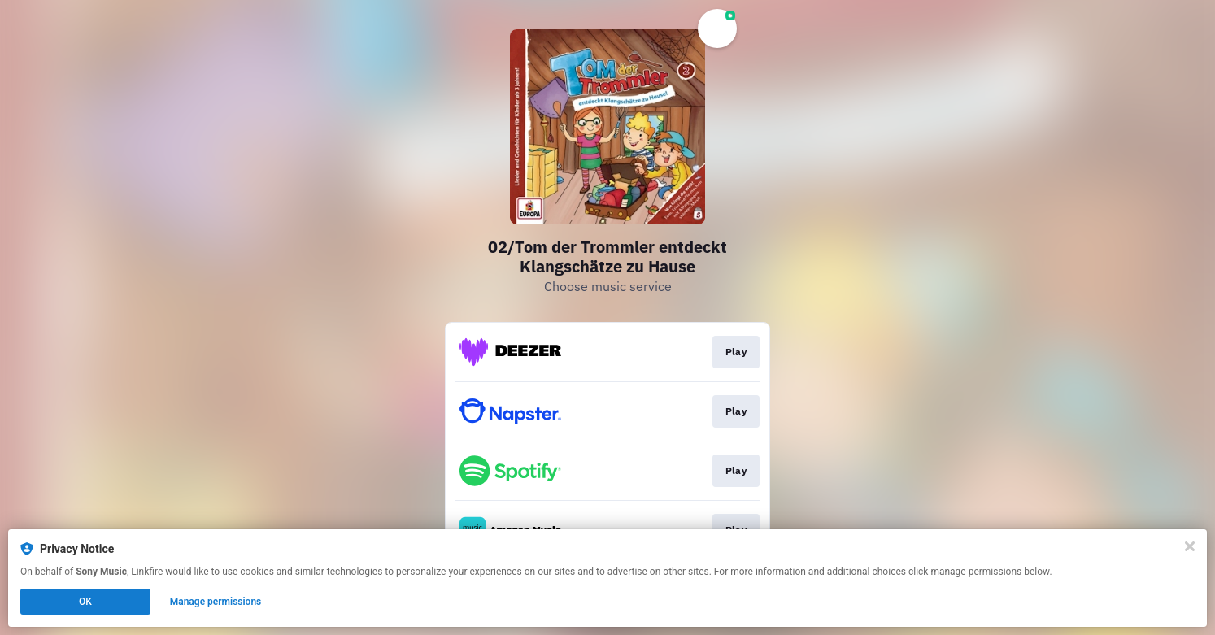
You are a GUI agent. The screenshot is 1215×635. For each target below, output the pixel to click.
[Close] (1190, 546)
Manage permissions (216, 601)
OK (85, 601)
